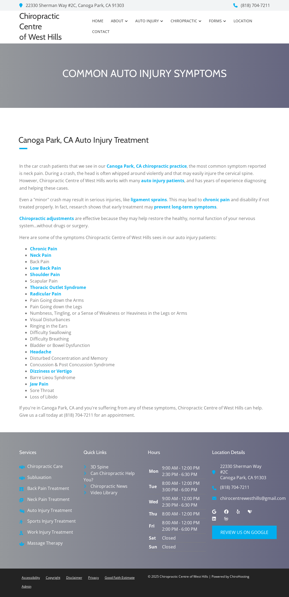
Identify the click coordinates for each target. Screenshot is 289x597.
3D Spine (99, 467)
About (117, 20)
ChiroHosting (239, 576)
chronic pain (216, 200)
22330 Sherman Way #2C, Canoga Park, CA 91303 (71, 5)
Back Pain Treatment (48, 488)
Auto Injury (147, 20)
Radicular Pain (45, 294)
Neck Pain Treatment (48, 499)
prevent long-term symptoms (185, 207)
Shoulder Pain (45, 274)
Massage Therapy (45, 543)
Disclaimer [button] (74, 577)
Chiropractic (184, 20)
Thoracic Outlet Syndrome (58, 287)
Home (97, 20)
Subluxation (39, 477)
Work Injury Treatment (50, 532)
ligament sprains (149, 200)
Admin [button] (26, 586)
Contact (101, 31)
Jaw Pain (39, 384)
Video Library (104, 493)
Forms (215, 20)
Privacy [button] (93, 577)
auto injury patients (162, 181)
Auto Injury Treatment (49, 510)
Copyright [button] (53, 577)
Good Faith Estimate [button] (120, 577)
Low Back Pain (45, 268)
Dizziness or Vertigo (51, 371)
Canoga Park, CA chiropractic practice (147, 166)
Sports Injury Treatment (51, 521)
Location (243, 20)
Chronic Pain (43, 249)
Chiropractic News (109, 486)
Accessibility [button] (31, 577)
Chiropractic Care (45, 466)
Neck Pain (40, 255)
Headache (40, 352)
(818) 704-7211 (251, 5)
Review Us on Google (244, 532)
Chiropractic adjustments (46, 218)
